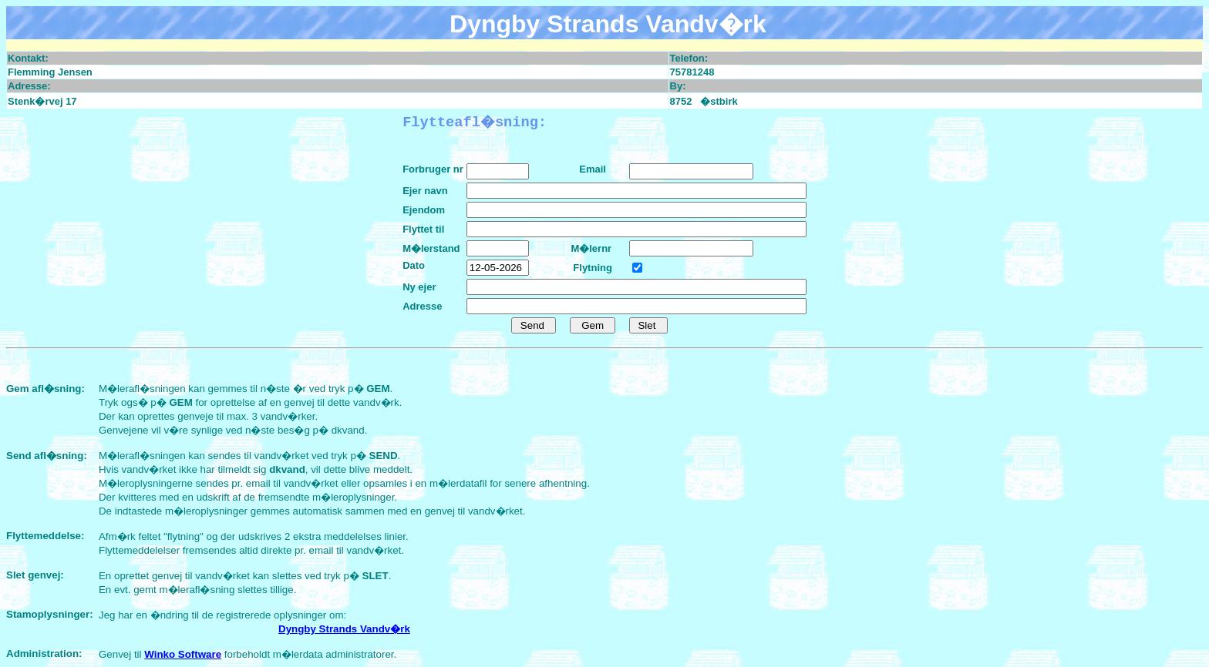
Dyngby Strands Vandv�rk (344, 629)
